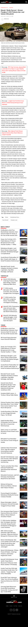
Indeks (7, 606)
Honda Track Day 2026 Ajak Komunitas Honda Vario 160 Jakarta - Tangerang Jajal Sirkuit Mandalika (9, 571)
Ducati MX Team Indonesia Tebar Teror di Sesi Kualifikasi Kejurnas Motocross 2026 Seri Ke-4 (10, 580)
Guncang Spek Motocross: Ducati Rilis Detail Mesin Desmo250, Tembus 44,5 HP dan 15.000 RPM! (9, 589)
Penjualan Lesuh (14, 220)
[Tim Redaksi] (14, 19)
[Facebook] (11, 610)
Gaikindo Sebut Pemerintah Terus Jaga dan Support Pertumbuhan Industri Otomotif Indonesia (9, 450)
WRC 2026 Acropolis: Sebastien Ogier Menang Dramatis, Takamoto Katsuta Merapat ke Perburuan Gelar (9, 533)
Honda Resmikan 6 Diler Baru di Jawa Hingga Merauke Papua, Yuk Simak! (9, 413)
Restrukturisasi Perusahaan (15, 217)
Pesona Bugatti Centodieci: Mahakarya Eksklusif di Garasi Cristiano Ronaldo (9, 494)
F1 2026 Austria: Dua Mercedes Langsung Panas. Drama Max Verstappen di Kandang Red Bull (10, 300)
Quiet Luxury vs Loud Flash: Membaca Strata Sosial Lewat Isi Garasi (10, 431)
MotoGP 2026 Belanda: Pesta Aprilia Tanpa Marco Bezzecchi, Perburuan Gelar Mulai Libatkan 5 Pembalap (9, 562)
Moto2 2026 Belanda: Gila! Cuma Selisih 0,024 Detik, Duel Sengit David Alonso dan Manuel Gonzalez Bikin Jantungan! (10, 543)
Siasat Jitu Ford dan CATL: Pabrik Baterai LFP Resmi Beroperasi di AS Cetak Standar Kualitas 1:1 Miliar (8, 241)
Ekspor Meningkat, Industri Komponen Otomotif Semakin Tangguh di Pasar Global (9, 504)
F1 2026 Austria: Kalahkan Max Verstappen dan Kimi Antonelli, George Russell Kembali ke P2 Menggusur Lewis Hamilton (8, 524)
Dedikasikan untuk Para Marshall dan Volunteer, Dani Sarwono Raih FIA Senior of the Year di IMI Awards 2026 (9, 232)
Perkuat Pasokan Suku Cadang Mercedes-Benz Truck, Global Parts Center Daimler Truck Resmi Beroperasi (10, 405)
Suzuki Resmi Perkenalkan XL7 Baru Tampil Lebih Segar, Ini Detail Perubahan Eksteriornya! (10, 259)
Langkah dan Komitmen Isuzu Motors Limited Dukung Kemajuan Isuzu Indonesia (13, 102)
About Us (20, 606)
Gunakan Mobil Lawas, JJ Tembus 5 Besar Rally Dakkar (9, 394)
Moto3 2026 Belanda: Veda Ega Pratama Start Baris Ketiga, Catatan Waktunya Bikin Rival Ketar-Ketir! (10, 281)
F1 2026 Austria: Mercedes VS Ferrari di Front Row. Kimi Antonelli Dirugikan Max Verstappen (11, 291)
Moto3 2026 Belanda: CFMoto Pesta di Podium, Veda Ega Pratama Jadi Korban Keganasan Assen (9, 552)
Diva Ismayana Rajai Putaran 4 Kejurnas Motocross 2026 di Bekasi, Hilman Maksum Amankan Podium (10, 514)
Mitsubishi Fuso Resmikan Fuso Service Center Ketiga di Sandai (9, 440)
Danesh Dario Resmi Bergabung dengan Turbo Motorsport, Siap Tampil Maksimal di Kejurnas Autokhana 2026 (8, 386)
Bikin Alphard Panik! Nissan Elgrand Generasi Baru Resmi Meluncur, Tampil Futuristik (12, 132)
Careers (11, 606)
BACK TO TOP (14, 596)
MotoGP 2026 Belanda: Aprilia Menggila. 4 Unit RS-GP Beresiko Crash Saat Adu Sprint (10, 318)
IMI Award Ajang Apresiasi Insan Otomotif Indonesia (8, 338)
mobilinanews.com (4, 7)
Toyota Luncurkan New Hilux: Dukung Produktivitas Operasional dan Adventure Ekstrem (9, 468)
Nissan (6, 217)
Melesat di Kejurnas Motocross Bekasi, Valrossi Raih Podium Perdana (9, 485)
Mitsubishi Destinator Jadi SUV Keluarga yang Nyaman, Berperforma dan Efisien (10, 476)
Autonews (11, 7)
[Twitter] (14, 610)
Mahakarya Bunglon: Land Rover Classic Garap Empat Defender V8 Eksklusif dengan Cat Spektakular (9, 250)
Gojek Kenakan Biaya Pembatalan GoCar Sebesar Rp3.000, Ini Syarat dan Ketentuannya (9, 423)
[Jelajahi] (26, 1)
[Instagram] (17, 610)
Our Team (15, 606)
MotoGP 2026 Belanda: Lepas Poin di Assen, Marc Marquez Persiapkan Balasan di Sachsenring (9, 459)
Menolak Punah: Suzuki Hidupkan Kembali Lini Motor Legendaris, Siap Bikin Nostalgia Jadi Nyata (9, 269)
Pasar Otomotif (5, 220)
